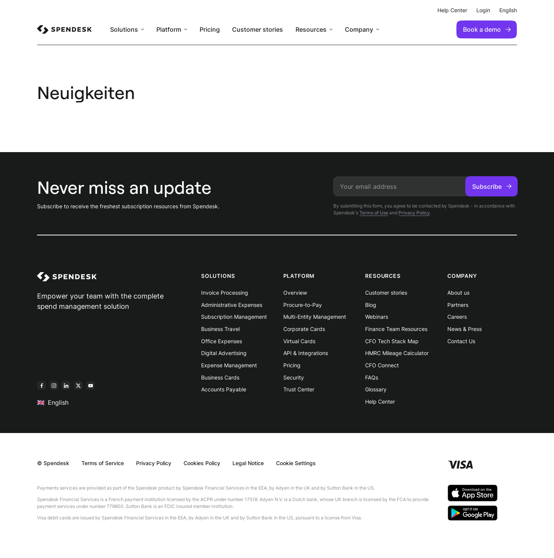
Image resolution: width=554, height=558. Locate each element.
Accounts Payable (223, 389)
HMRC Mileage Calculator (397, 353)
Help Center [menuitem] (452, 10)
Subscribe (492, 186)
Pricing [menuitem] (210, 29)
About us (458, 292)
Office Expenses (221, 341)
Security (293, 377)
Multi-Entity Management (314, 316)
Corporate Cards (304, 329)
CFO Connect (382, 365)
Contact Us (461, 341)
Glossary (376, 389)
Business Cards (220, 377)
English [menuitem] (508, 10)
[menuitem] (64, 29)
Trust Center (298, 389)
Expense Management (229, 365)
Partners (457, 305)
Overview (295, 292)
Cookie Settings (296, 463)
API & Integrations (305, 353)
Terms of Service (102, 463)
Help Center (380, 401)
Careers (457, 316)
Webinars (376, 316)
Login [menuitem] (483, 10)
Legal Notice (248, 463)
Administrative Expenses (231, 305)
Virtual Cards (299, 341)
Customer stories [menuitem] (257, 29)
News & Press (464, 329)
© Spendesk (53, 463)
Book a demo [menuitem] (487, 29)
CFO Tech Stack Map (392, 341)
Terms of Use (373, 213)
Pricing (292, 365)
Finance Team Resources (396, 329)
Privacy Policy (414, 213)
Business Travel (220, 329)
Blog (370, 305)
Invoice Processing (224, 292)
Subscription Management (234, 316)
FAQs (371, 377)
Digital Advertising (224, 353)
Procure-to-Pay (302, 305)
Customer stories (386, 292)
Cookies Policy (202, 463)
